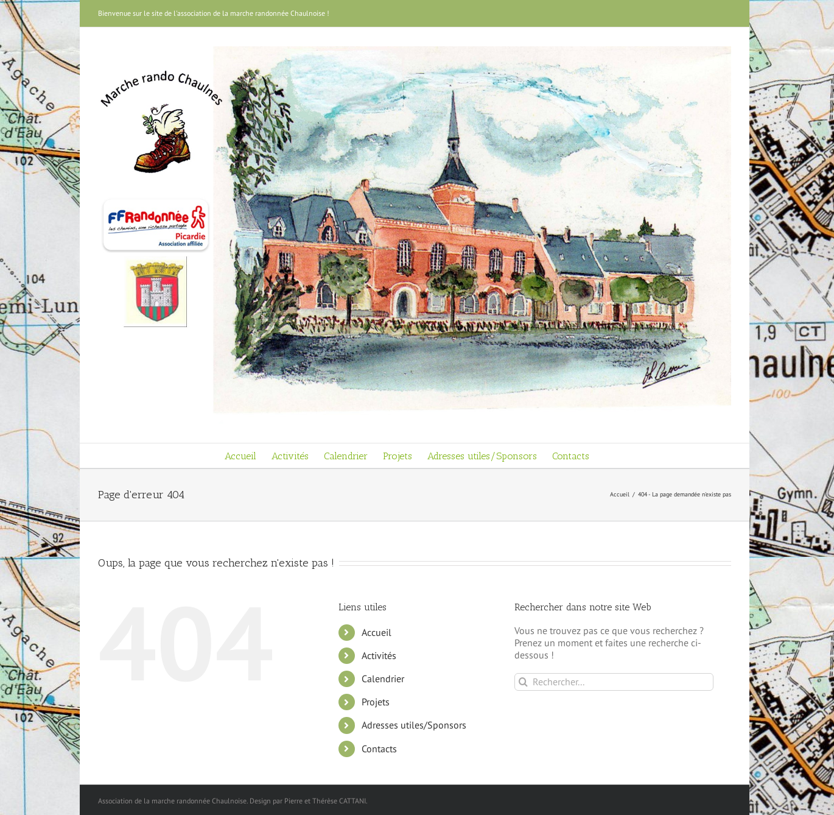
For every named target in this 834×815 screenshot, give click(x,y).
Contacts (379, 749)
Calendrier (383, 678)
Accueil (376, 632)
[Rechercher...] (613, 682)
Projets (376, 702)
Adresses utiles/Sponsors (414, 725)
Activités (379, 655)
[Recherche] (523, 682)
